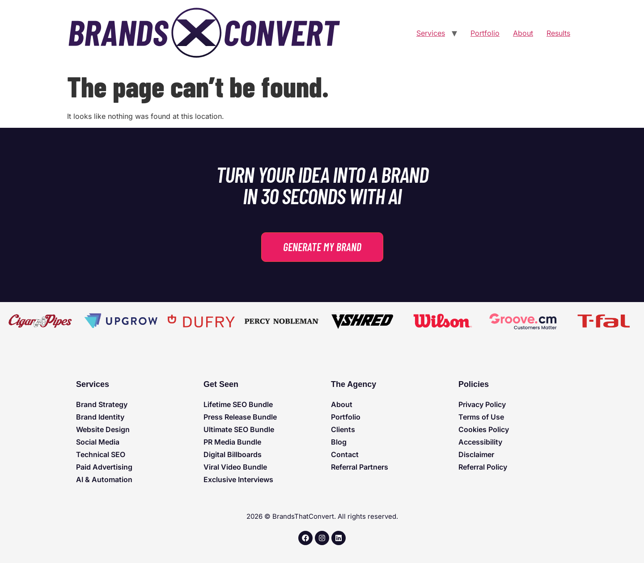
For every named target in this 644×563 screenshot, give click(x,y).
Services (430, 33)
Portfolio (485, 33)
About (523, 33)
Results (558, 33)
